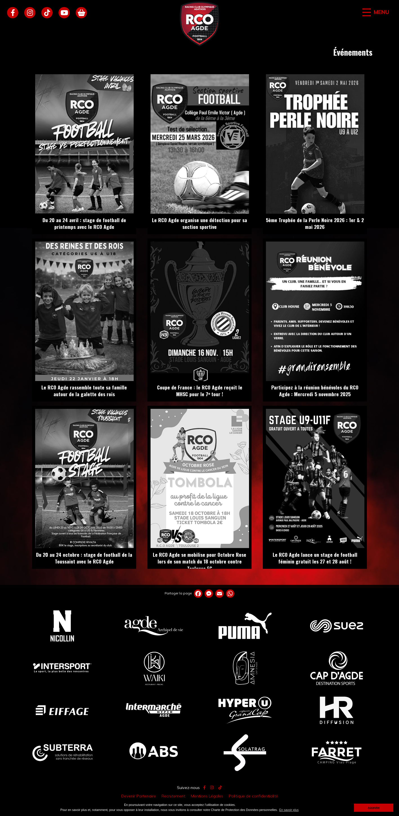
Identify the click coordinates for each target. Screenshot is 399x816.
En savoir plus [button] (289, 810)
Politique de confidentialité (253, 796)
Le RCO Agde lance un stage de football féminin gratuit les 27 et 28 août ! (315, 558)
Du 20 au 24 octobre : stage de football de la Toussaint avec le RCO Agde (84, 558)
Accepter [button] (374, 807)
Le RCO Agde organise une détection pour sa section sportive (199, 223)
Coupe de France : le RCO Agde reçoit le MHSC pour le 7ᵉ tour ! (199, 391)
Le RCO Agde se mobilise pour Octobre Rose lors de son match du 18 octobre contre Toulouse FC (199, 561)
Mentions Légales (207, 796)
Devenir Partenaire (138, 796)
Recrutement (173, 796)
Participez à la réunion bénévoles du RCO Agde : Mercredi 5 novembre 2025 (314, 391)
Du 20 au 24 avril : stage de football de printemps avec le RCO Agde (84, 223)
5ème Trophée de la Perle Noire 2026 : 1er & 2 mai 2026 (315, 223)
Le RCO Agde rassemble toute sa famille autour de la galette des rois (84, 391)
